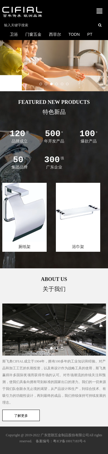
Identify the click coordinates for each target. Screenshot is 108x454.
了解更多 (21, 416)
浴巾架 (78, 246)
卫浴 (14, 34)
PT (89, 34)
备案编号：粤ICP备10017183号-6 (61, 441)
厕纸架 (24, 246)
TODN (74, 34)
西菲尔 (55, 34)
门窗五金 (33, 34)
